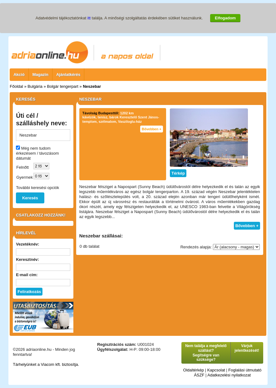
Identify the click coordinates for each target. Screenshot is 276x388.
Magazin (40, 74)
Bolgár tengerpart (62, 86)
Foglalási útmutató (244, 370)
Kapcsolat (216, 370)
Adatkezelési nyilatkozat (229, 375)
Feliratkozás (29, 291)
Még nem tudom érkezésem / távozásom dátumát (37, 153)
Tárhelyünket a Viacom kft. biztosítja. (46, 364)
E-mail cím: (26, 274)
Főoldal (16, 86)
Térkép (178, 173)
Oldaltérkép (193, 370)
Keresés (30, 198)
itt (89, 18)
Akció (18, 74)
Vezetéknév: (27, 244)
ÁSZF (199, 375)
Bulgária (34, 86)
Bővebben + (151, 129)
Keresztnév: (27, 259)
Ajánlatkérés (68, 74)
